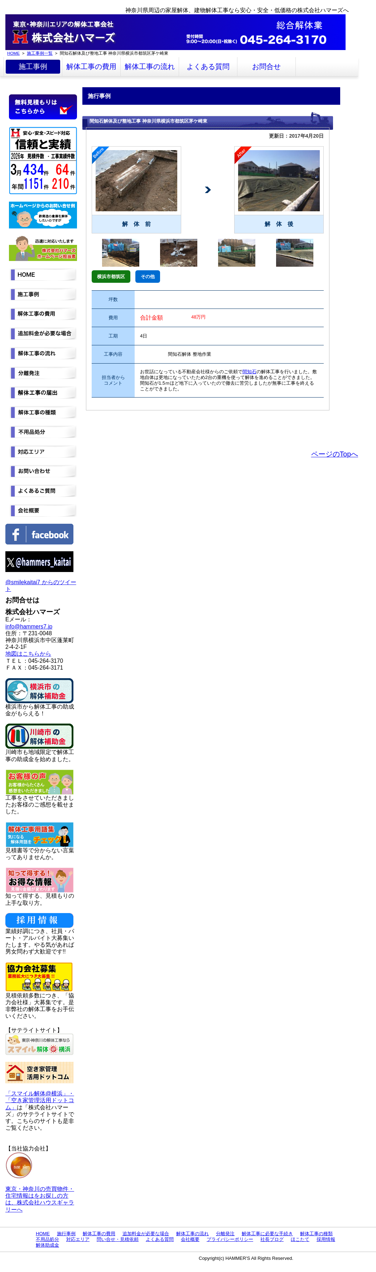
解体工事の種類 (316, 1233)
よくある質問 (208, 66)
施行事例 (66, 1233)
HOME (13, 53)
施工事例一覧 (40, 53)
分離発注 (225, 1233)
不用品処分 (47, 1239)
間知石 (249, 371)
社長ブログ (272, 1239)
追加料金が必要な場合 (145, 1233)
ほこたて (300, 1239)
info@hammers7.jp (28, 626)
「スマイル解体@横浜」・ (39, 1093)
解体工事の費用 (91, 66)
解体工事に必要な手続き (267, 1233)
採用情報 (326, 1239)
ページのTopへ (334, 454)
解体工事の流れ (150, 66)
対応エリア (78, 1239)
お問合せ (266, 66)
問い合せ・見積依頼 (118, 1239)
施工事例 (33, 66)
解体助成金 (47, 1245)
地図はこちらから (28, 654)
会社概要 (190, 1239)
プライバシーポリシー (230, 1239)
